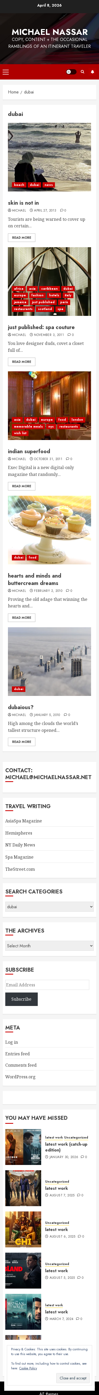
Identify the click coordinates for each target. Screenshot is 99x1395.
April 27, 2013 (45, 211)
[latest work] (23, 1188)
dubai (34, 184)
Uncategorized (76, 1137)
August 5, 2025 (62, 1278)
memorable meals (28, 426)
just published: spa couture (41, 327)
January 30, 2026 (64, 1157)
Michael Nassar (50, 32)
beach (19, 184)
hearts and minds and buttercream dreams (34, 579)
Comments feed (21, 1065)
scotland (45, 309)
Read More (21, 237)
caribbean (49, 288)
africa (18, 288)
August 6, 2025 (63, 1237)
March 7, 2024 (62, 1319)
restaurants (23, 309)
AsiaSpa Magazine (23, 821)
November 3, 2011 (49, 335)
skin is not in (23, 203)
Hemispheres (18, 833)
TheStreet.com (20, 869)
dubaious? (21, 707)
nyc (51, 426)
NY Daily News (20, 845)
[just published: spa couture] (49, 281)
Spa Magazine (19, 857)
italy (68, 295)
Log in (11, 1042)
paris (64, 302)
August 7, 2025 (62, 1195)
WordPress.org (20, 1077)
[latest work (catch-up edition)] (23, 1147)
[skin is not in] (49, 157)
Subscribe (92, 72)
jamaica (20, 302)
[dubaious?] (49, 661)
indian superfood (29, 451)
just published (43, 302)
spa (60, 309)
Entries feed (17, 1054)
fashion (37, 295)
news (49, 184)
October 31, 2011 (48, 459)
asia (32, 288)
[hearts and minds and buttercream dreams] (49, 530)
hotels (54, 295)
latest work (54, 1137)
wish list (20, 433)
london (77, 419)
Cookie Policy (28, 1368)
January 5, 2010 (47, 715)
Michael (19, 211)
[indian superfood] (49, 405)
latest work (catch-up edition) (66, 1147)
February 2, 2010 (48, 591)
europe (20, 295)
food (62, 419)
